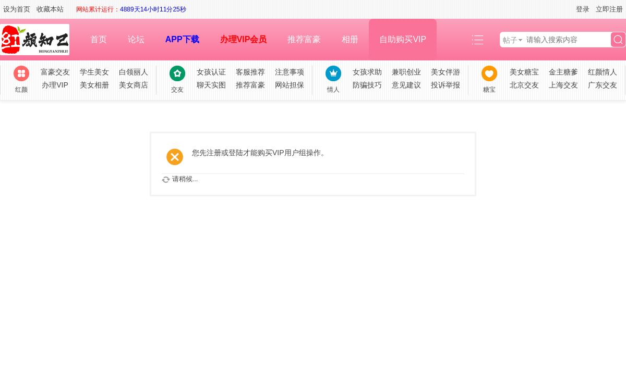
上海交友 (563, 85)
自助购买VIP (402, 39)
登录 (582, 9)
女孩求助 (367, 72)
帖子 (510, 40)
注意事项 (289, 72)
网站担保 (289, 85)
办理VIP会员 (243, 39)
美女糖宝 (524, 72)
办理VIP (55, 85)
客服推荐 (250, 72)
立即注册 (609, 9)
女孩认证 (211, 72)
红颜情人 (602, 72)
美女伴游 (445, 72)
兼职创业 (406, 72)
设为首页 (16, 9)
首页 (98, 39)
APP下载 (182, 39)
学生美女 (94, 72)
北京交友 (524, 85)
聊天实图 (211, 85)
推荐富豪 (304, 39)
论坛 (136, 39)
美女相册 (94, 85)
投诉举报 (445, 85)
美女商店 (133, 85)
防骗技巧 (367, 85)
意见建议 (406, 85)
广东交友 (602, 85)
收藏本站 (50, 9)
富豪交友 (55, 72)
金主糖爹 (563, 72)
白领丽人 (133, 72)
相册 (350, 39)
